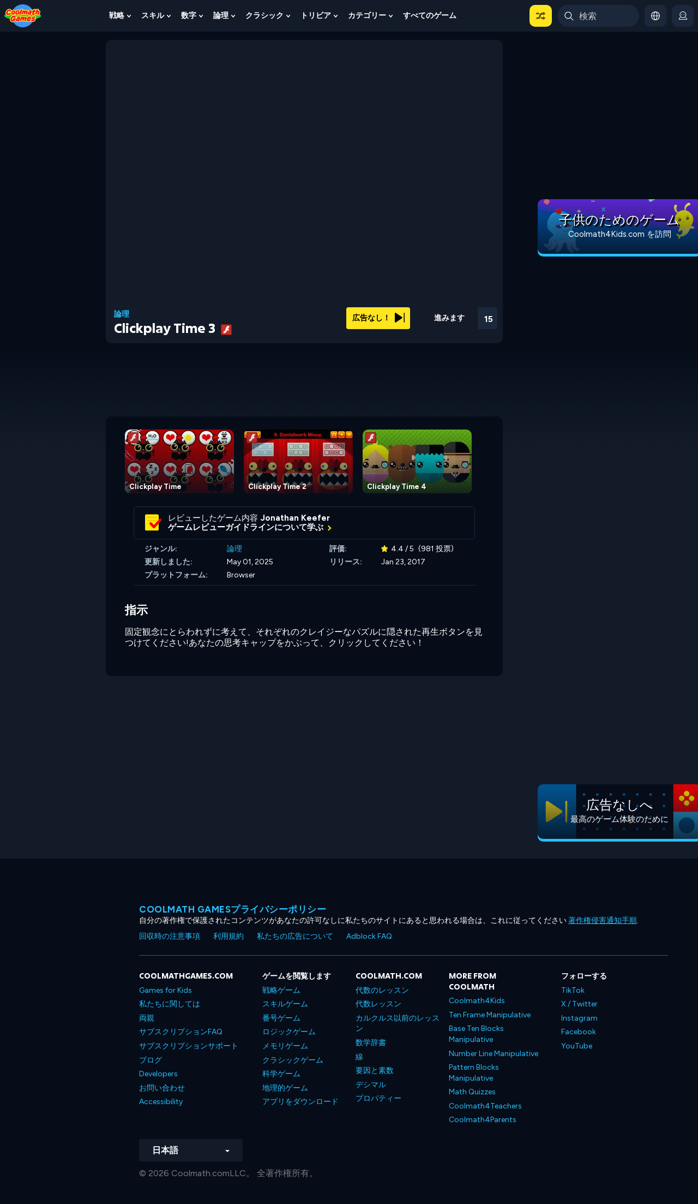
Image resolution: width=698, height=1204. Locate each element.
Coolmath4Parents (482, 1119)
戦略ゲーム (281, 990)
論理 (220, 15)
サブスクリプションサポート (188, 1046)
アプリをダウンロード (300, 1101)
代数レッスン (378, 1004)
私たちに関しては (169, 1004)
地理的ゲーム (285, 1088)
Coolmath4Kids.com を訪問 (619, 234)
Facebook (578, 1031)
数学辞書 (371, 1042)
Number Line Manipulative (493, 1053)
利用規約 (228, 936)
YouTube (576, 1046)
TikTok (573, 990)
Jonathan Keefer (295, 518)
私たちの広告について (295, 936)
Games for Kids (165, 990)
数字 (188, 15)
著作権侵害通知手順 (602, 920)
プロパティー (378, 1098)
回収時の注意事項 (169, 936)
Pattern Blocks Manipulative (474, 1073)
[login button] (683, 16)
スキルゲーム (285, 1004)
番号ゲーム (281, 1018)
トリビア (315, 15)
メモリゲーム (285, 1046)
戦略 (116, 15)
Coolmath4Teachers (485, 1106)
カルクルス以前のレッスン (398, 1024)
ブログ (150, 1060)
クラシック (264, 15)
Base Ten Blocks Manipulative (476, 1034)
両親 (146, 1018)
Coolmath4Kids (477, 1000)
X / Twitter (579, 1004)
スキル (152, 15)
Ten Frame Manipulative (490, 1015)
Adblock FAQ (369, 936)
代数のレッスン (382, 990)
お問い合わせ (162, 1088)
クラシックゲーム (292, 1060)
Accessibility (161, 1101)
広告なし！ (378, 318)
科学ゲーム (281, 1073)
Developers (158, 1073)
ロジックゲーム (289, 1031)
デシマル (371, 1084)
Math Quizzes (472, 1091)
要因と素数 (375, 1070)
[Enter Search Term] (598, 16)
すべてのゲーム (429, 15)
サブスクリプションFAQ (180, 1031)
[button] (540, 16)
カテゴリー (367, 15)
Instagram (579, 1018)
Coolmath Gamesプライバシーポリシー (232, 909)
